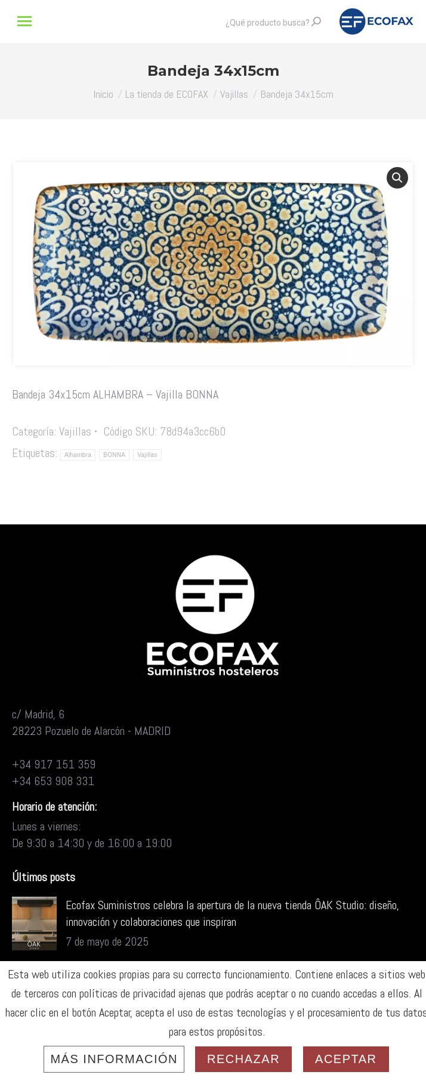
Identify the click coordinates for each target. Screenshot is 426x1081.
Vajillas (75, 431)
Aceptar (345, 1058)
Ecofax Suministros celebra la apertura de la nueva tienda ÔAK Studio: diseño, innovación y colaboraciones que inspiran (232, 913)
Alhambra (77, 455)
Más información (114, 1058)
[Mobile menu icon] (24, 21)
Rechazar (243, 1058)
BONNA (114, 455)
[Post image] (34, 923)
